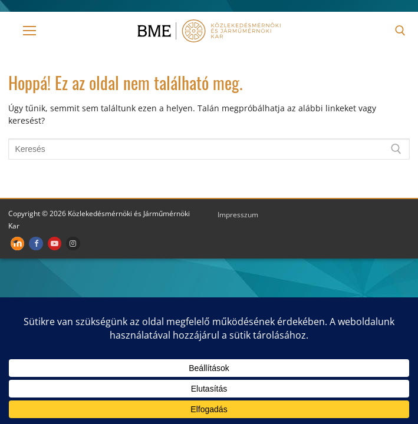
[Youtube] (54, 243)
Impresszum (238, 215)
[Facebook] (35, 243)
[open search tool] (400, 30)
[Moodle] (17, 243)
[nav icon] (29, 30)
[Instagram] (73, 243)
